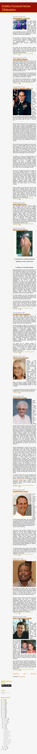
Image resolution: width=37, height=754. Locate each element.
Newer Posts (16, 673)
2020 (3, 704)
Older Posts (33, 673)
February (5, 747)
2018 (3, 707)
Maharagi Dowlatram (20, 230)
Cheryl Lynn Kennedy (20, 358)
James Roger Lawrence (21, 18)
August (5, 723)
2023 (3, 700)
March (5, 746)
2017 (3, 708)
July (4, 724)
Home (24, 673)
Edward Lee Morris (19, 560)
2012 (3, 714)
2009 (3, 749)
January (5, 748)
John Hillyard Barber (20, 59)
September (6, 722)
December (6, 718)
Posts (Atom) (22, 676)
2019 (3, 705)
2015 (3, 710)
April (5, 728)
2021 (3, 703)
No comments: (16, 309)
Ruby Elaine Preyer (20, 204)
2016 (3, 709)
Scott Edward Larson (20, 491)
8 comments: (15, 83)
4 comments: (15, 54)
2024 (3, 699)
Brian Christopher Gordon (22, 618)
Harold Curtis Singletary (21, 314)
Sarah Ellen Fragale (20, 398)
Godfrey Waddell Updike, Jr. (23, 88)
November (6, 719)
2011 (3, 716)
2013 (3, 713)
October (5, 720)
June (5, 725)
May (4, 726)
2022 (3, 702)
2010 (3, 717)
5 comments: (15, 224)
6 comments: (15, 199)
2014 (3, 712)
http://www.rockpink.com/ (20, 479)
